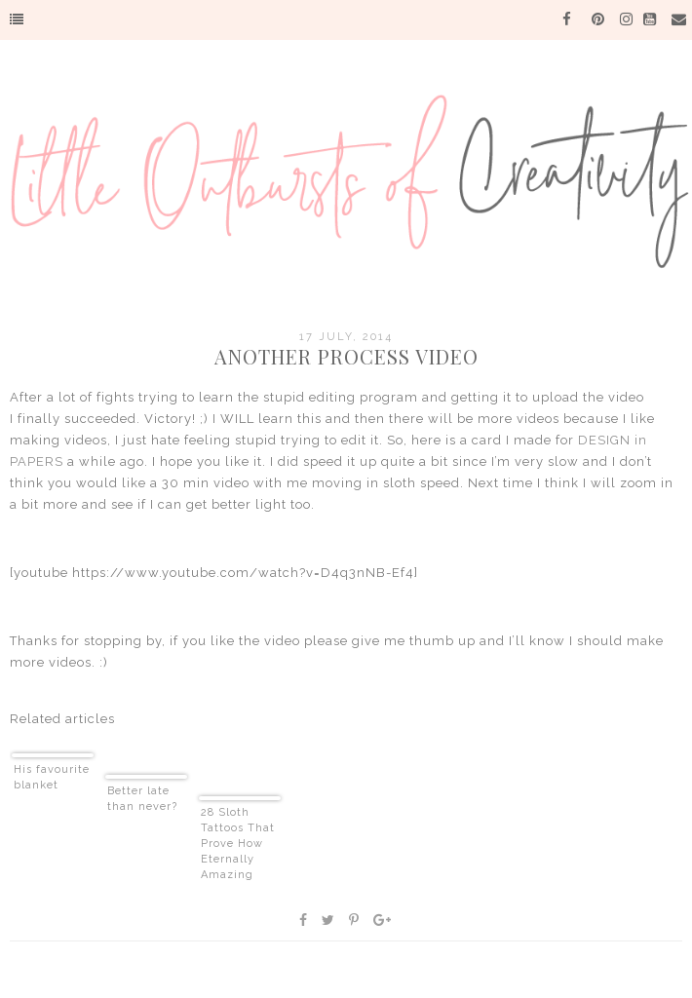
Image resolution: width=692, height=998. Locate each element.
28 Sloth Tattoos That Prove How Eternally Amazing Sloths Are (238, 844)
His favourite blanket (52, 777)
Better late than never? (142, 799)
